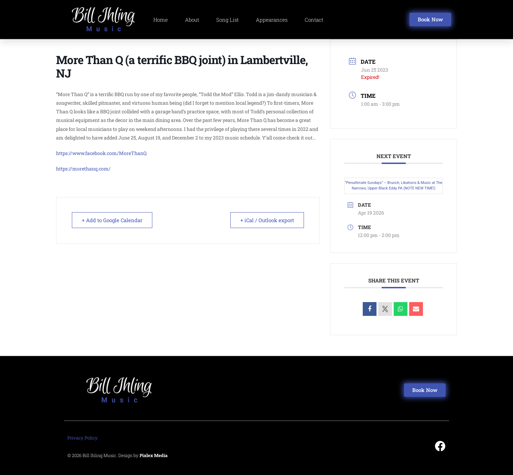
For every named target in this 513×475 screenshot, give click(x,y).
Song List (227, 19)
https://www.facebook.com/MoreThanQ (101, 153)
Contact (314, 19)
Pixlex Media (153, 455)
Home (160, 19)
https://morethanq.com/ (83, 168)
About (192, 19)
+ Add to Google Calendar (112, 220)
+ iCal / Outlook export (267, 220)
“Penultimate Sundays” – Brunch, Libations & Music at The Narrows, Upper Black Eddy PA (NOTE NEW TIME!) (394, 185)
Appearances (271, 19)
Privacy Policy (82, 438)
